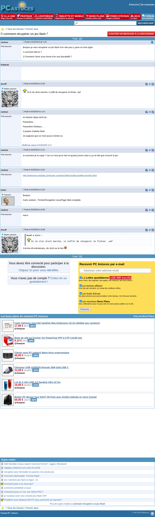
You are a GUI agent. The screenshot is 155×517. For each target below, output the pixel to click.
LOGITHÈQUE (44, 16)
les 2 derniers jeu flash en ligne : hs (21, 480)
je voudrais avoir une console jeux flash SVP (25, 496)
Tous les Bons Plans (143, 316)
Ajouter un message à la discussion (131, 34)
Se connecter (148, 4)
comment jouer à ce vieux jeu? (18, 484)
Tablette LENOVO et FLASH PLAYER (22, 468)
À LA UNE (8, 16)
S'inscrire (134, 4)
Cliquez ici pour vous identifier (38, 270)
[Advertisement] (77, 434)
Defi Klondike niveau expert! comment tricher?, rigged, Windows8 (35, 464)
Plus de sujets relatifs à (77, 504)
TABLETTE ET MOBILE (69, 16)
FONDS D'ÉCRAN (117, 16)
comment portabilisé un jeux (17, 488)
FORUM (148, 16)
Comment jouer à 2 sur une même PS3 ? (23, 492)
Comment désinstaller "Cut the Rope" (22, 476)
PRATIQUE (25, 16)
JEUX (135, 16)
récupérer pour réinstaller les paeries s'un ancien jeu (29, 472)
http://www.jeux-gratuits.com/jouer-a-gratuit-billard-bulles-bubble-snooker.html (60, 175)
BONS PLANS (95, 16)
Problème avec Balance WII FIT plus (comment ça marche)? (33, 500)
